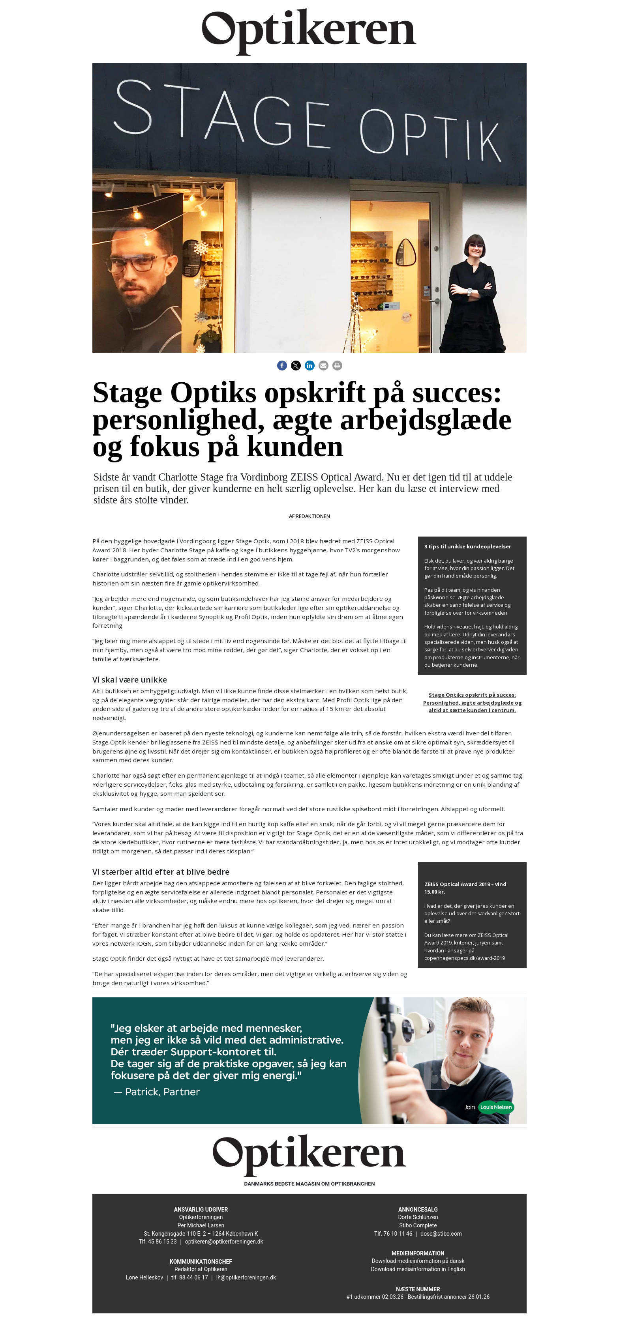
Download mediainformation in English (418, 1269)
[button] (282, 365)
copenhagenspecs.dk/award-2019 (464, 957)
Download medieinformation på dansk (418, 1261)
